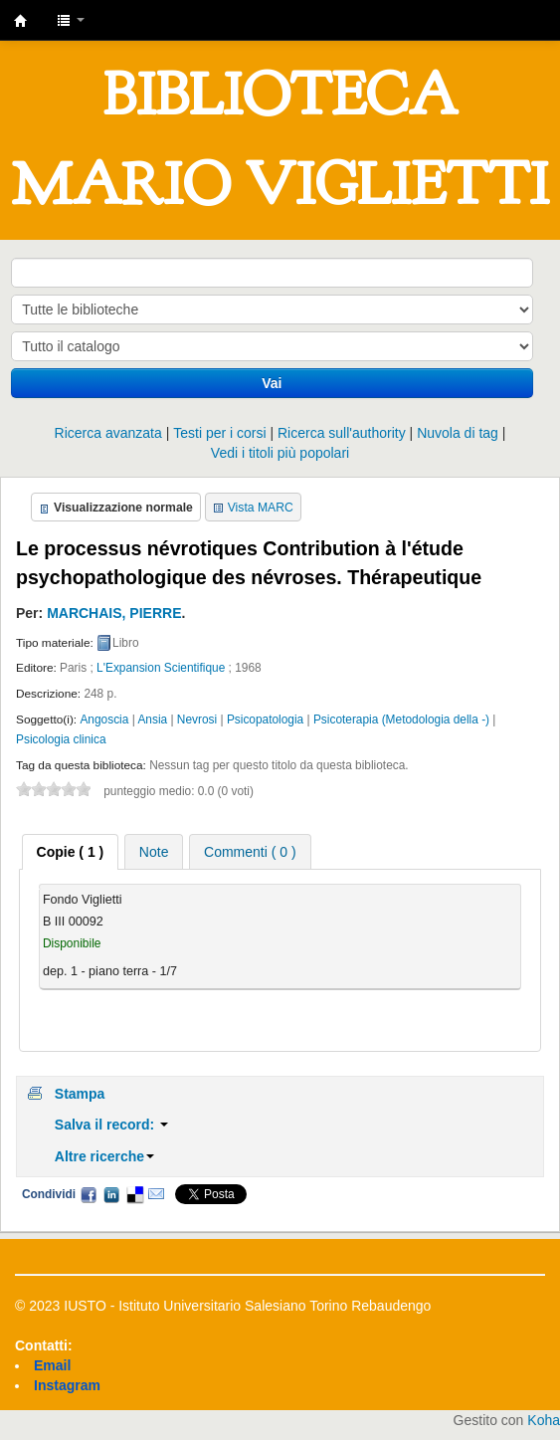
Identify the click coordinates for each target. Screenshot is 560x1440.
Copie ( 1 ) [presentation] (70, 852)
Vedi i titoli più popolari (280, 453)
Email (156, 1194)
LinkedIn (111, 1194)
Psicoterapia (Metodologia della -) (401, 719)
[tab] (70, 852)
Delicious (134, 1194)
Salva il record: (111, 1124)
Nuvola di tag (457, 433)
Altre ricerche (104, 1156)
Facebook (88, 1194)
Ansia (152, 719)
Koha (543, 1420)
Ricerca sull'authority (342, 433)
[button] (70, 20)
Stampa (80, 1094)
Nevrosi (197, 719)
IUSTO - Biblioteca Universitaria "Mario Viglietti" (21, 21)
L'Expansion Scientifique (160, 668)
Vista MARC (260, 507)
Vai (271, 383)
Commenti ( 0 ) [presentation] (250, 852)
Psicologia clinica (61, 739)
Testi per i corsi (219, 433)
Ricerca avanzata (108, 433)
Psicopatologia (265, 719)
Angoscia (104, 719)
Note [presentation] (154, 852)
